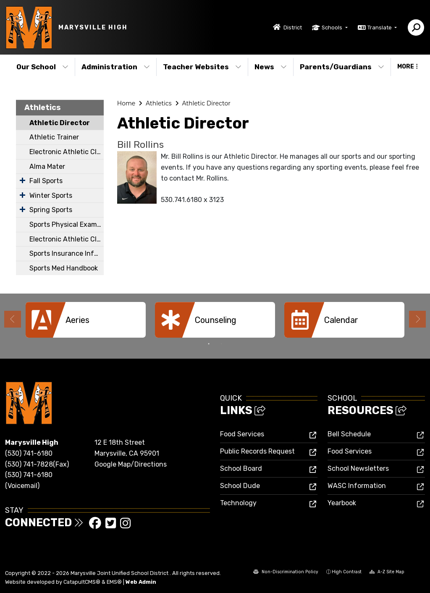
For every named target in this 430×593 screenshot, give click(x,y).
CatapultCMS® (81, 582)
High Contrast (347, 572)
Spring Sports (50, 210)
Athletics (42, 107)
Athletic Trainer (54, 137)
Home (126, 103)
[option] (85, 320)
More (407, 66)
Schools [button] (332, 27)
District (292, 27)
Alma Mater (47, 167)
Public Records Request (257, 451)
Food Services (242, 434)
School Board (241, 468)
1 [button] (209, 344)
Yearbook (342, 503)
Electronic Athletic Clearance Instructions (66, 152)
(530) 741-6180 (28, 453)
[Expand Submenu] (22, 180)
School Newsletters (358, 468)
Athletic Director (59, 123)
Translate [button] (380, 27)
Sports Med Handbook (63, 268)
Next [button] (417, 319)
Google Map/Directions (130, 464)
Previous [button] (12, 319)
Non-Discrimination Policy (285, 572)
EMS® (114, 582)
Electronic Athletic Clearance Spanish (66, 239)
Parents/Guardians (342, 67)
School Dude (240, 486)
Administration (115, 67)
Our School (42, 67)
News (270, 67)
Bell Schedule (349, 434)
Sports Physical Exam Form (66, 224)
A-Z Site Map (387, 572)
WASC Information (357, 486)
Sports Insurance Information (66, 253)
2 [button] (221, 344)
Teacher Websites (202, 67)
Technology (238, 503)
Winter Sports (50, 195)
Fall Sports (46, 181)
